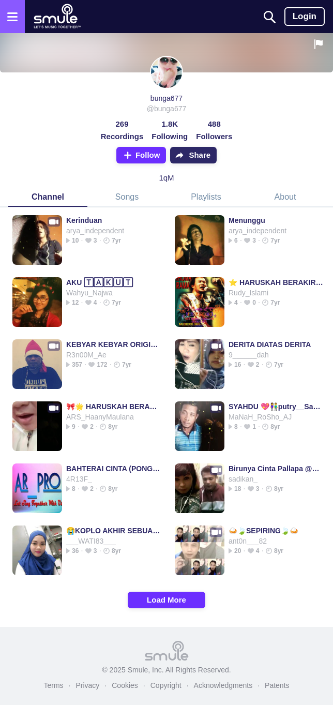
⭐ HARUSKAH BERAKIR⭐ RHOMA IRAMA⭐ (276, 282)
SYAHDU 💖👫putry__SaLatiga (276, 406)
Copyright (165, 685)
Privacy (87, 685)
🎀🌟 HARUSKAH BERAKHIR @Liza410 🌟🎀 (113, 406)
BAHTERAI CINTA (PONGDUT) (113, 468)
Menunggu (247, 220)
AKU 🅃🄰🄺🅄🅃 (99, 282)
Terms (53, 685)
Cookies (125, 685)
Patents (277, 685)
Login (304, 16)
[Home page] (57, 16)
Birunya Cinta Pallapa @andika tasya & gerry (276, 468)
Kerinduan (84, 220)
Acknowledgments (223, 685)
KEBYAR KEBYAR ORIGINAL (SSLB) (113, 344)
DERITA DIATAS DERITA (270, 344)
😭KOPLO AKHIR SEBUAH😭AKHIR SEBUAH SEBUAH (113, 531)
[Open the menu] (12, 16)
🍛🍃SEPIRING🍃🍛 (263, 531)
